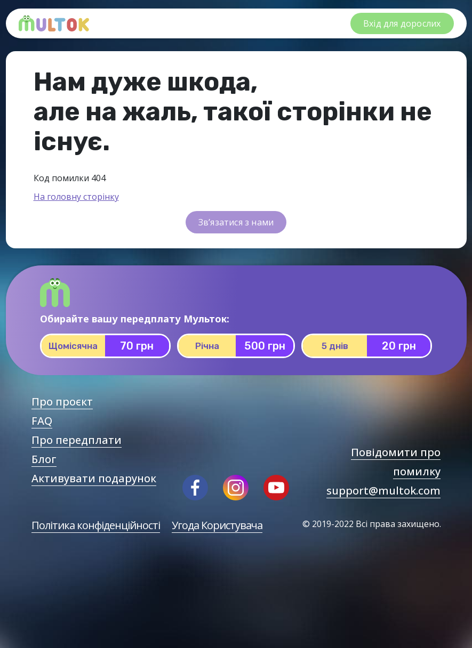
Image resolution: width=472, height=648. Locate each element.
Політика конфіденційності (95, 525)
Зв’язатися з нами (236, 222)
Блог (44, 459)
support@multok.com (383, 490)
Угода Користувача (217, 525)
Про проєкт (62, 401)
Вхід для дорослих (402, 23)
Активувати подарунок (93, 478)
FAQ (41, 421)
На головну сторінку (76, 197)
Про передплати (76, 440)
